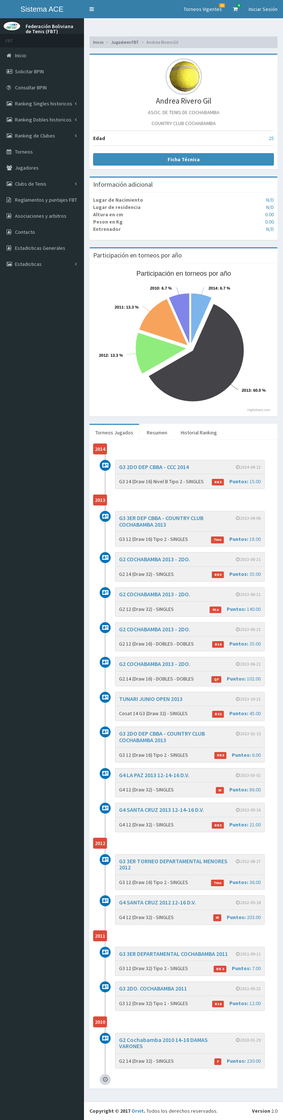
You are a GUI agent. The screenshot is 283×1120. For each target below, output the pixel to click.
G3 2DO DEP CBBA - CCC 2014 (154, 466)
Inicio (98, 42)
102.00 (236, 678)
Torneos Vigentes (204, 7)
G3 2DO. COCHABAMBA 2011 (153, 988)
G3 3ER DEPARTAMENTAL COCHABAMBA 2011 (173, 953)
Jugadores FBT (125, 42)
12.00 (236, 1003)
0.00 (269, 214)
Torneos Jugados (114, 432)
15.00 (236, 481)
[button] (91, 9)
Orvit (137, 1111)
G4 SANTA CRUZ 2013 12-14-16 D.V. (161, 809)
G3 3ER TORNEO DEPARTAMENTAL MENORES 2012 (173, 864)
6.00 (237, 755)
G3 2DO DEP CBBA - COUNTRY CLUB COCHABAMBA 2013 (162, 737)
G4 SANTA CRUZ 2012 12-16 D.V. (157, 902)
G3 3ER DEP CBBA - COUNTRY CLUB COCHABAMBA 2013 (161, 521)
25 (271, 138)
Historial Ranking (199, 432)
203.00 (237, 917)
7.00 (237, 968)
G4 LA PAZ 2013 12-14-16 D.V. (154, 775)
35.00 (236, 574)
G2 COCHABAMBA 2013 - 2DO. (154, 559)
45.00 (236, 713)
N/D (270, 200)
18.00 (236, 539)
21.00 (236, 824)
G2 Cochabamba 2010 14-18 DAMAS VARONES (163, 1043)
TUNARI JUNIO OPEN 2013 (151, 698)
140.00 (235, 609)
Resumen (157, 432)
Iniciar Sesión (263, 9)
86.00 (238, 789)
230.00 (237, 1061)
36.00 (236, 882)
